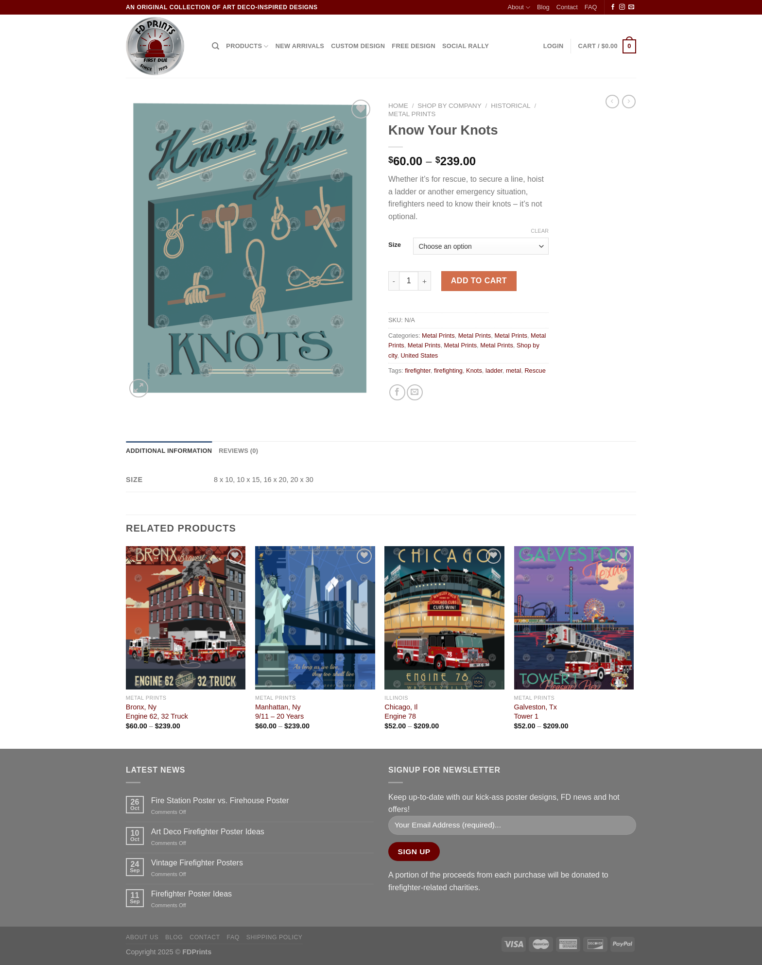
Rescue (534, 370)
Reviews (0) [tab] (238, 450)
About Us (142, 937)
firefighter (418, 370)
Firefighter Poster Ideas (191, 894)
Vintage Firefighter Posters (197, 863)
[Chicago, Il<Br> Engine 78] (444, 618)
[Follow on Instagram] (622, 7)
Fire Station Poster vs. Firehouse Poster (220, 800)
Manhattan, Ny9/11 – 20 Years (279, 711)
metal (513, 370)
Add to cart (479, 280)
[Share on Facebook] (397, 392)
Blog (543, 7)
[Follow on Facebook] (613, 7)
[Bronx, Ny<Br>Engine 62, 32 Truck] (186, 618)
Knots (474, 370)
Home (398, 105)
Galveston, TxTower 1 (535, 711)
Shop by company (449, 105)
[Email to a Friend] (415, 392)
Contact (567, 7)
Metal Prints (411, 114)
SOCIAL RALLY (465, 46)
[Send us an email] (631, 7)
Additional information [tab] (169, 450)
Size (394, 244)
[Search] (215, 46)
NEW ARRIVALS (300, 46)
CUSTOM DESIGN (358, 46)
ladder (493, 370)
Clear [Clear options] (540, 231)
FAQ (591, 7)
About (518, 7)
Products (247, 46)
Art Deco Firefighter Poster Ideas (207, 831)
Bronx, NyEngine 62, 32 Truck (157, 711)
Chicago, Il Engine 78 (400, 711)
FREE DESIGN (413, 46)
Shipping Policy (274, 937)
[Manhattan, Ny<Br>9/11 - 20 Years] (315, 618)
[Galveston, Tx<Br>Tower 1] (574, 618)
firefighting (448, 370)
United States (419, 355)
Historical (510, 105)
